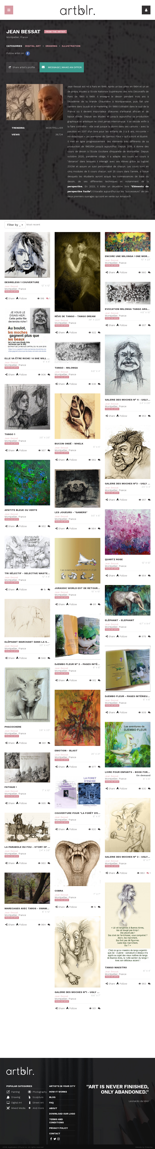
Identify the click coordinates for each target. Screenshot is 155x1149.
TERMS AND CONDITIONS (56, 1121)
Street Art (36, 1102)
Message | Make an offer (62, 67)
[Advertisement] (77, 1035)
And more (36, 1108)
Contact (54, 1133)
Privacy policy (58, 1128)
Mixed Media (16, 1107)
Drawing (13, 1097)
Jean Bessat (11, 286)
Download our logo (62, 1113)
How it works (58, 1091)
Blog (52, 1097)
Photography (37, 1091)
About (53, 1108)
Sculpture (36, 1097)
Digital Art (14, 1102)
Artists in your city (62, 1086)
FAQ (51, 1102)
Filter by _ (15, 224)
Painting (13, 1091)
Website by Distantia (143, 1147)
